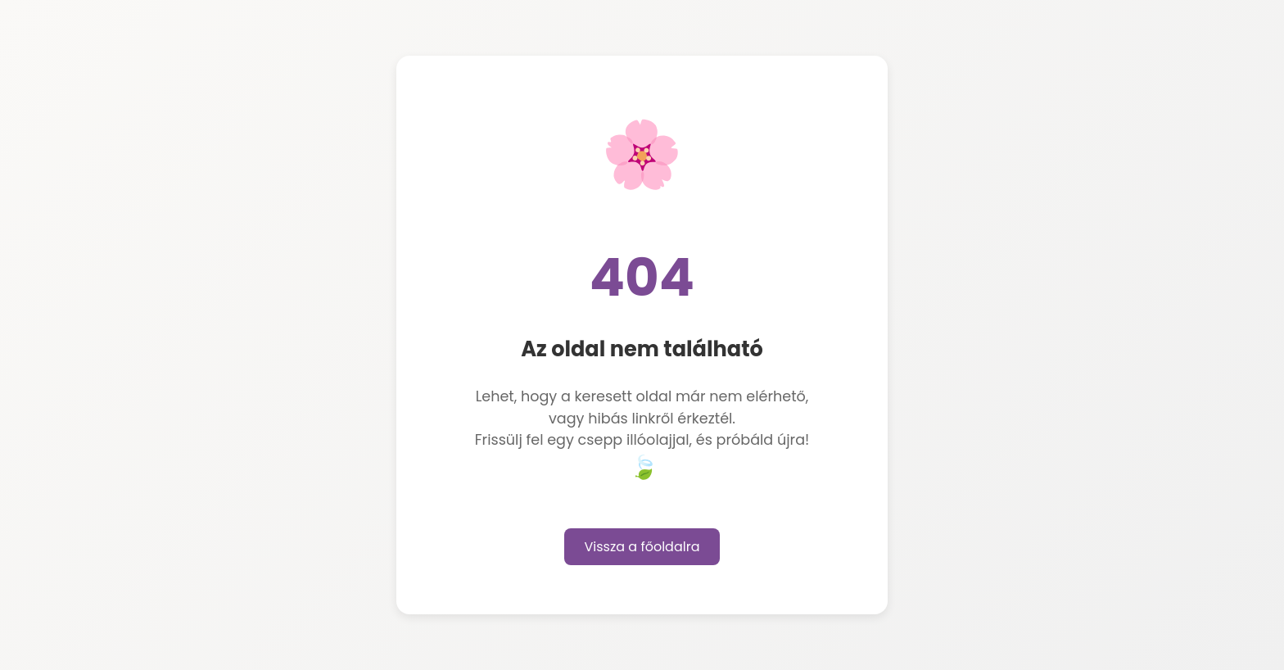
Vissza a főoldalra (642, 546)
